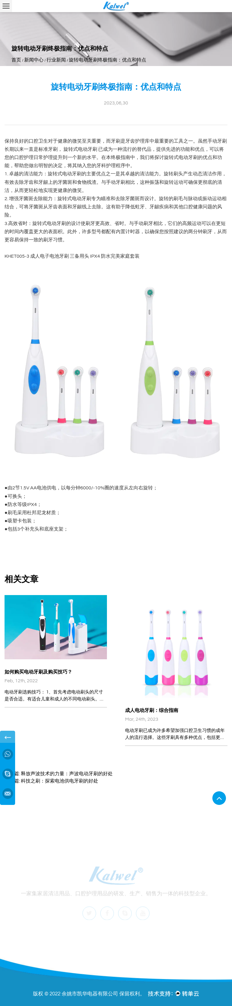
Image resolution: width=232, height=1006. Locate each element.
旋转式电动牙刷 (80, 149)
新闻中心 (34, 60)
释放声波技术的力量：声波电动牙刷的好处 (67, 773)
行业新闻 (56, 60)
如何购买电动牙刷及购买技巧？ (38, 672)
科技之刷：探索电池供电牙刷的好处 (59, 781)
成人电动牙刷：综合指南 (151, 710)
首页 (16, 60)
